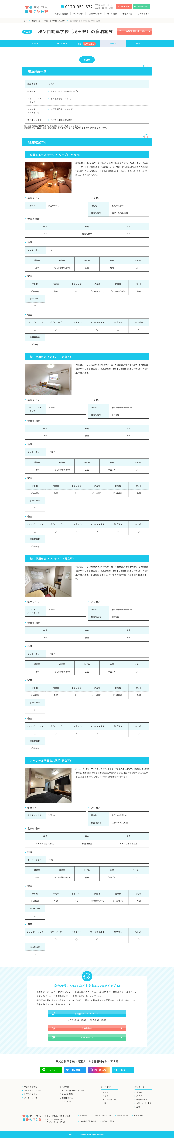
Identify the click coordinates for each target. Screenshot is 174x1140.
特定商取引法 (125, 1119)
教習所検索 (64, 1091)
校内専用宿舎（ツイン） (61, 98)
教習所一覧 (36, 20)
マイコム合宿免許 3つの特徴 (72, 1094)
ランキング (78, 13)
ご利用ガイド (143, 13)
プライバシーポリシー (103, 1119)
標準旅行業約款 (110, 1124)
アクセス (139, 43)
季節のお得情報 (61, 13)
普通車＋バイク (143, 1104)
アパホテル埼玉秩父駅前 (61, 119)
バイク (105, 1100)
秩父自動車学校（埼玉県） (55, 20)
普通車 (87, 59)
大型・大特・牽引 (110, 1104)
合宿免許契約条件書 (88, 1124)
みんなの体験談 (66, 1098)
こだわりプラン (95, 13)
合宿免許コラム (66, 1102)
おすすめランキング (32, 1094)
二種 (104, 1107)
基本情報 (35, 43)
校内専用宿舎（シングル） (62, 109)
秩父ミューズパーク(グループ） (64, 91)
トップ (25, 20)
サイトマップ (142, 1119)
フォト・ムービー (61, 43)
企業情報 (84, 1119)
